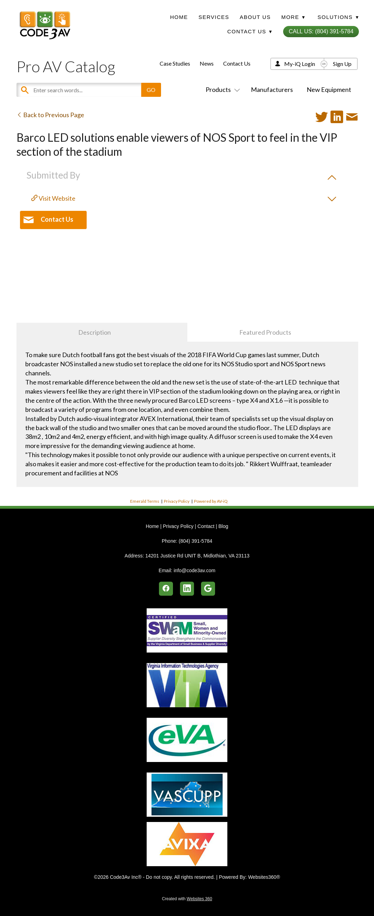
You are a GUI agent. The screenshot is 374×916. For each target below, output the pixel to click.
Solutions (338, 17)
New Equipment (329, 89)
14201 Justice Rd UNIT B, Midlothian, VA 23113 (197, 556)
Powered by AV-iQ (211, 501)
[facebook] (166, 589)
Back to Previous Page (50, 115)
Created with (187, 898)
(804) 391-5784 (195, 541)
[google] (208, 589)
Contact (206, 526)
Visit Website (53, 198)
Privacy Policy (176, 501)
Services (214, 17)
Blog (223, 526)
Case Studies (175, 63)
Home (179, 17)
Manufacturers (272, 89)
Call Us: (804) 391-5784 (321, 31)
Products (221, 89)
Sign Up (342, 63)
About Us (255, 17)
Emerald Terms (144, 501)
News (207, 63)
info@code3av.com (194, 570)
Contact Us (237, 63)
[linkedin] (187, 589)
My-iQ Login (299, 63)
